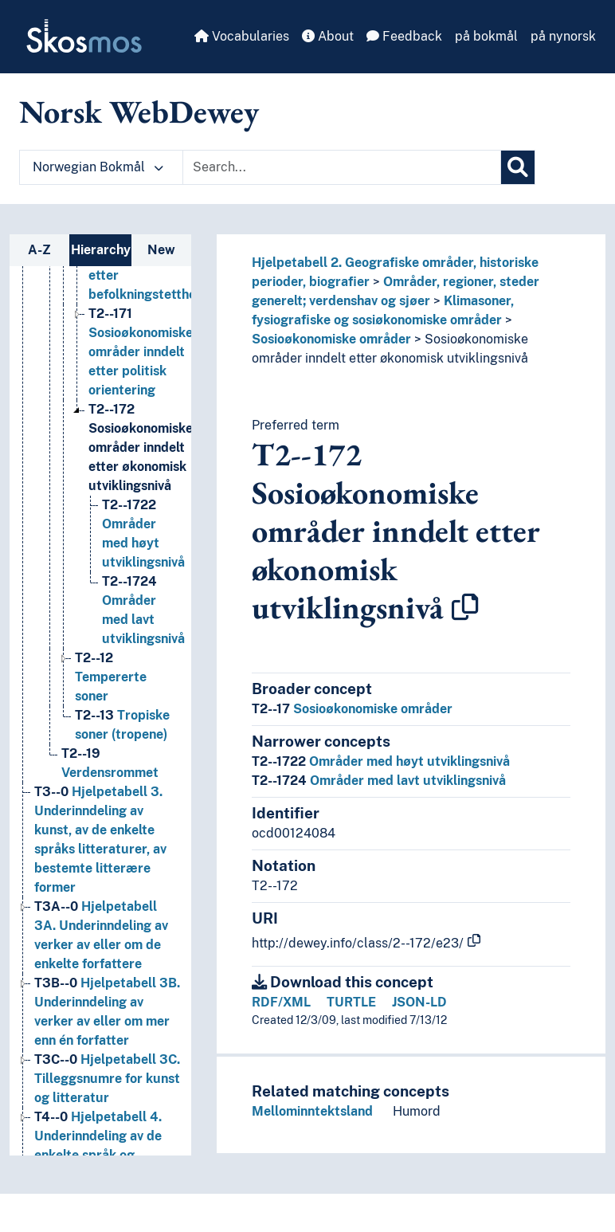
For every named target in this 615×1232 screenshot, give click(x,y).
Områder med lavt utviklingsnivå (379, 780)
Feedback (404, 36)
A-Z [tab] (39, 249)
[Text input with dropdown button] (341, 167)
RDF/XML (281, 1002)
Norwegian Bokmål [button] (98, 167)
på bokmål (486, 36)
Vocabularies (241, 36)
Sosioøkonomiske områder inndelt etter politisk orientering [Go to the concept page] (140, 352)
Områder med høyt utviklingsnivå (381, 761)
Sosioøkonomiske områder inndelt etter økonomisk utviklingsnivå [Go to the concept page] (140, 447)
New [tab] (161, 249)
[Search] (517, 167)
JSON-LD (419, 1002)
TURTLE (351, 1002)
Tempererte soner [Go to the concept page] (111, 677)
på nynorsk (563, 36)
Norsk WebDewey (139, 111)
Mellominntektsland (312, 1111)
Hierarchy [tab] (101, 249)
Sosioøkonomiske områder (331, 339)
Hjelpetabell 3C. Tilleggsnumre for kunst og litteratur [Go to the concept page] (107, 1078)
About (328, 36)
